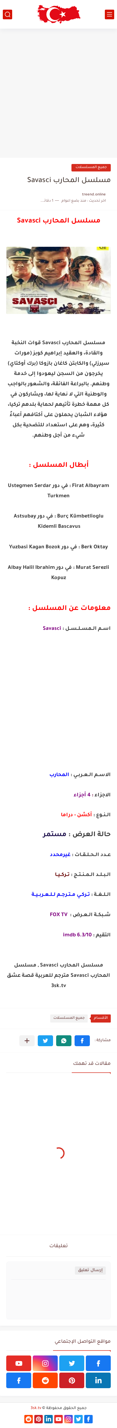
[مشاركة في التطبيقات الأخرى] (27, 1040)
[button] (82, 1040)
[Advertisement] (58, 93)
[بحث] (7, 14)
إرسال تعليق (90, 1270)
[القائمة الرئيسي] (109, 14)
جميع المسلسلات (91, 168)
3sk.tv (36, 1408)
